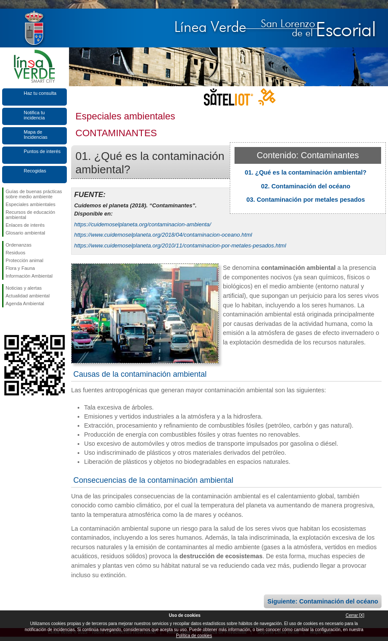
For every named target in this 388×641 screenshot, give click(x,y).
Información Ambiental (29, 275)
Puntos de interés (42, 151)
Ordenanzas (18, 244)
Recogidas (35, 170)
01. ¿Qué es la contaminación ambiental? (305, 172)
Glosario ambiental (25, 232)
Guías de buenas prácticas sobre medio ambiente (34, 194)
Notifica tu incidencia (34, 115)
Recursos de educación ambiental (30, 214)
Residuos (15, 252)
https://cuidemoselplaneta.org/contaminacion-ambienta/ (142, 224)
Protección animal (24, 260)
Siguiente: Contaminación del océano (322, 601)
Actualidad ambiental (28, 295)
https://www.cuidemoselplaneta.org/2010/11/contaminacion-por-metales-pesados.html (180, 245)
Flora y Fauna (20, 268)
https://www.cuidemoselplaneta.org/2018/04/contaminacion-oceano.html (163, 234)
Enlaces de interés (25, 225)
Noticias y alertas (24, 288)
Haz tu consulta (40, 93)
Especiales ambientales (31, 204)
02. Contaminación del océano (305, 186)
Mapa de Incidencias (35, 134)
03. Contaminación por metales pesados (305, 199)
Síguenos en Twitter (21, 321)
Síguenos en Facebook (7, 321)
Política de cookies (194, 635)
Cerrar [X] (355, 615)
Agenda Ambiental (25, 303)
